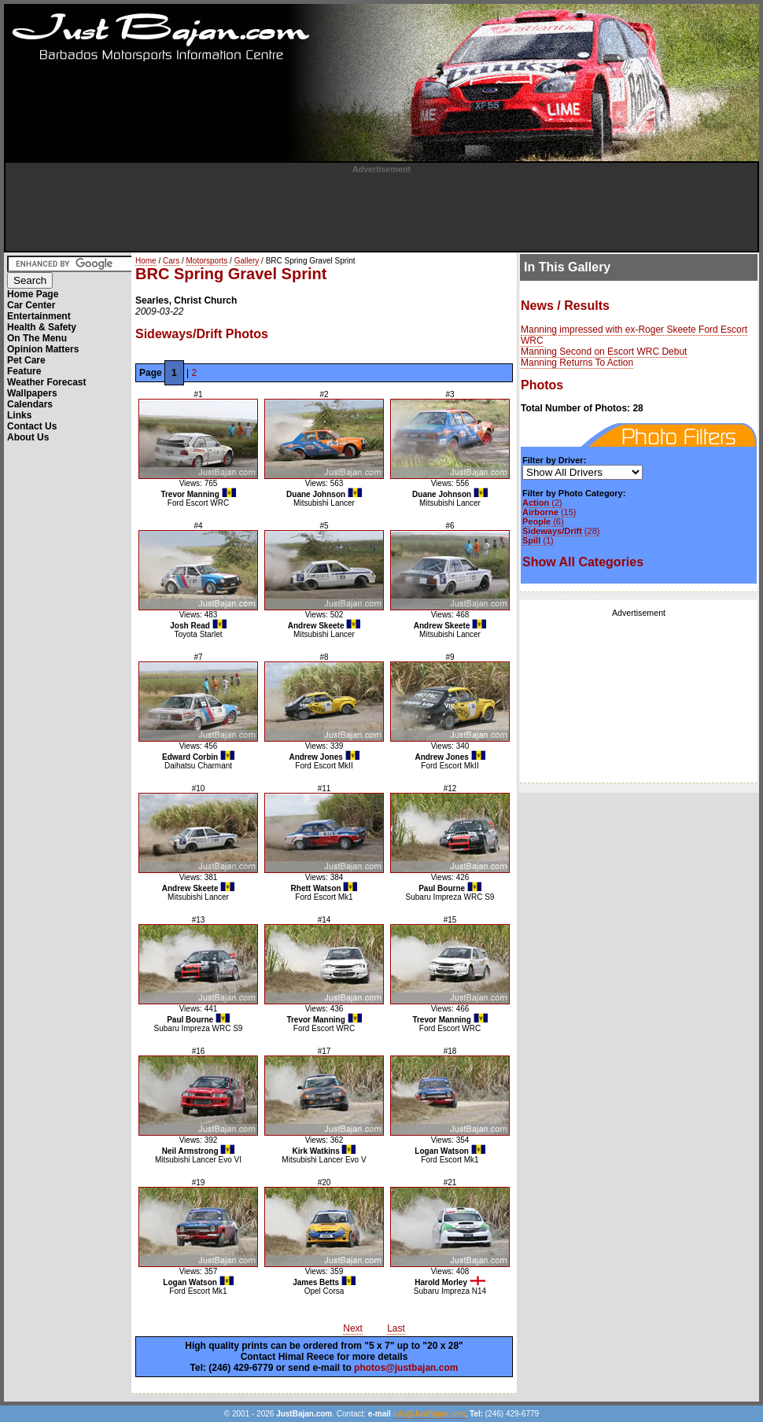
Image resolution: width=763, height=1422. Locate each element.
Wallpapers (32, 393)
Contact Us (32, 426)
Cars (171, 260)
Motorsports (207, 260)
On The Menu (37, 338)
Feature (24, 371)
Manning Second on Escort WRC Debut (604, 351)
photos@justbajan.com (406, 1367)
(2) (542, 502)
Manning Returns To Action (577, 362)
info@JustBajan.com (429, 1413)
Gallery (247, 260)
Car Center (31, 305)
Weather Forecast (46, 382)
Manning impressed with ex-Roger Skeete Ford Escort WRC (634, 335)
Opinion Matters (43, 349)
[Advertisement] (381, 209)
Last (396, 1328)
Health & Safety (41, 327)
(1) (538, 540)
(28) (560, 531)
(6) (543, 521)
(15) (549, 512)
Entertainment (39, 316)
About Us (28, 437)
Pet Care (26, 360)
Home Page (32, 294)
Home (146, 260)
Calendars (30, 404)
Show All (582, 562)
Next (353, 1328)
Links (19, 415)
